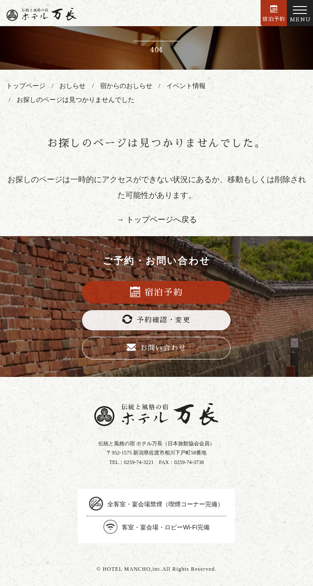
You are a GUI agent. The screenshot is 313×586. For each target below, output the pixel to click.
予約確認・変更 (156, 319)
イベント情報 (186, 85)
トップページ (25, 85)
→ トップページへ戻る (156, 219)
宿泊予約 (273, 13)
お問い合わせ (156, 348)
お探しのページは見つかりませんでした (75, 99)
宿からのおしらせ (126, 85)
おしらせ (72, 85)
